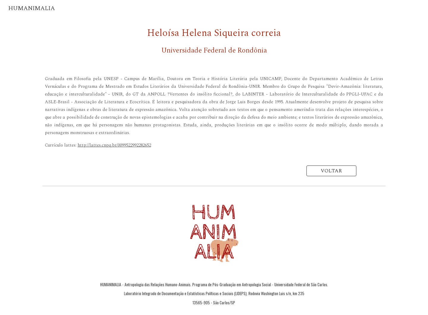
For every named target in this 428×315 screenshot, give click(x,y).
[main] (214, 41)
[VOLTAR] (331, 171)
